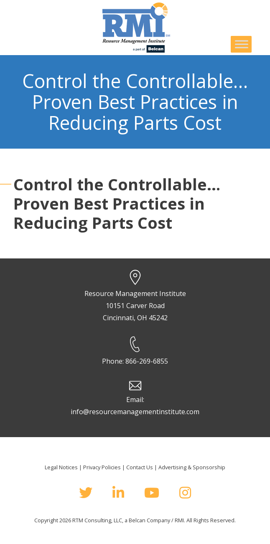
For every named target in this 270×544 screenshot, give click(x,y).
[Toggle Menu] (241, 44)
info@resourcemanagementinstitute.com (135, 411)
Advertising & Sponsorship (191, 467)
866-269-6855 (146, 361)
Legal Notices (61, 467)
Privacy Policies (102, 467)
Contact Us (139, 467)
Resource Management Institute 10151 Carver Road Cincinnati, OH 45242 (135, 305)
